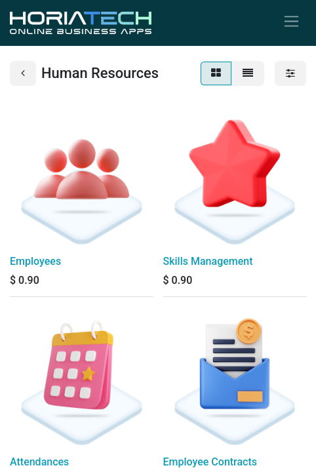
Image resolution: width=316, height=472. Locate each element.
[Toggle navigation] (291, 23)
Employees (35, 261)
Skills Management (208, 261)
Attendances (39, 462)
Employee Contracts (210, 462)
